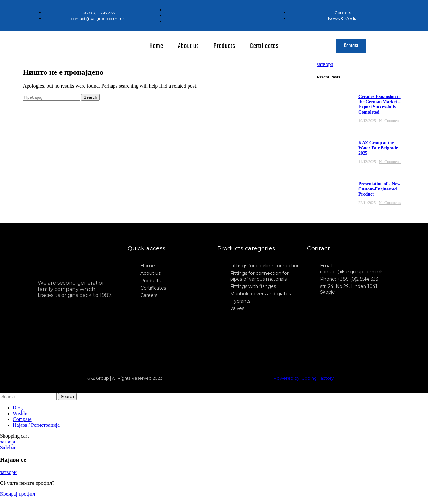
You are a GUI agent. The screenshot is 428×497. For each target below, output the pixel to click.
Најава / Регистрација (36, 425)
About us (188, 46)
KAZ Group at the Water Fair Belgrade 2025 (378, 148)
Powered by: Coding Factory (304, 378)
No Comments (390, 120)
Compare (22, 419)
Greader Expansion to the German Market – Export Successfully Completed (379, 104)
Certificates (264, 46)
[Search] (51, 97)
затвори (325, 64)
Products (224, 46)
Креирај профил (17, 494)
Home (156, 46)
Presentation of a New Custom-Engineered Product (379, 189)
